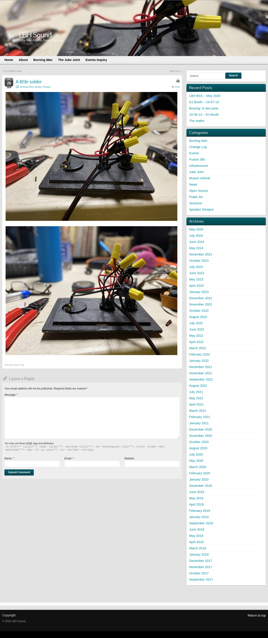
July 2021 (196, 392)
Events (194, 153)
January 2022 (199, 360)
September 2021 (201, 379)
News (193, 184)
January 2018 (199, 554)
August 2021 (198, 385)
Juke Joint (196, 172)
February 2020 (199, 473)
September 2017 (201, 579)
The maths (196, 121)
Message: (11, 394)
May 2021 (196, 398)
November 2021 (200, 373)
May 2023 (196, 279)
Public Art (196, 197)
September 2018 (201, 523)
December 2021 (200, 367)
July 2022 (196, 323)
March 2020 (197, 467)
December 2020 (200, 429)
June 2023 (196, 273)
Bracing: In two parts (203, 108)
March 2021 (197, 410)
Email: (68, 458)
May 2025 (196, 229)
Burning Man (26, 86)
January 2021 (199, 423)
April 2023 (196, 285)
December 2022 (200, 298)
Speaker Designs (42, 86)
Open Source (198, 190)
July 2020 (196, 454)
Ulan (177, 86)
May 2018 (196, 536)
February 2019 (199, 510)
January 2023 (199, 292)
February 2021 (199, 417)
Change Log (198, 147)
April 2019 (196, 504)
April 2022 (196, 342)
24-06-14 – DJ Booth (204, 114)
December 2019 (200, 485)
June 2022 (196, 329)
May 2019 (196, 498)
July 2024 (196, 235)
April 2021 (196, 404)
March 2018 (197, 548)
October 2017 (199, 573)
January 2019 (199, 517)
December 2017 (200, 561)
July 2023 (196, 267)
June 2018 (196, 529)
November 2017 (200, 567)
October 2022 (199, 310)
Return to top (257, 615)
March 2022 (197, 348)
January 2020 (199, 479)
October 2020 (199, 442)
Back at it (175, 71)
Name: (9, 458)
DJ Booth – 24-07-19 (204, 102)
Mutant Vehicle (199, 178)
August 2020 (198, 448)
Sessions (195, 203)
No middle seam (13, 71)
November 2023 (200, 254)
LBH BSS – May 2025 (204, 96)
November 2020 (200, 435)
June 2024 (196, 242)
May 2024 (196, 248)
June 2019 (196, 492)
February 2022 (199, 354)
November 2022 (200, 304)
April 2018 (196, 542)
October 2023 (199, 260)
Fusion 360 (197, 159)
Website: (129, 458)
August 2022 (198, 317)
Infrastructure (198, 165)
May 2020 (196, 460)
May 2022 (196, 335)
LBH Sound (35, 34)
